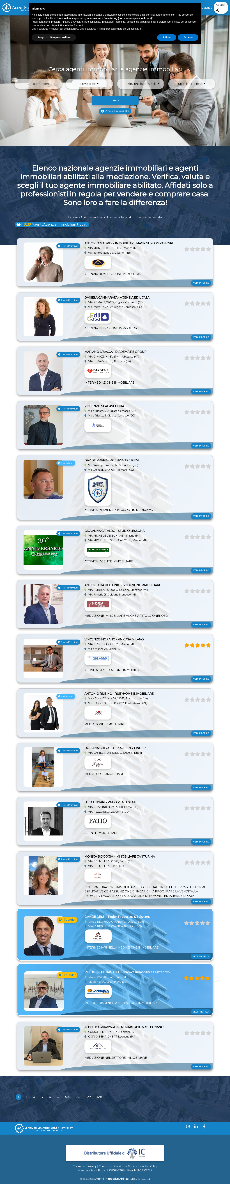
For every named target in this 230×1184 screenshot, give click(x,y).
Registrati (206, 7)
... (58, 1097)
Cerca (115, 100)
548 (99, 1097)
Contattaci (105, 1166)
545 (67, 1097)
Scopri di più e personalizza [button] (53, 37)
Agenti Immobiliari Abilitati (111, 1178)
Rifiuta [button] (167, 37)
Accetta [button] (188, 37)
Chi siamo (79, 1166)
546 (78, 1097)
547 (89, 1097)
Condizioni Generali (126, 1166)
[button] (142, 83)
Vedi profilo (201, 279)
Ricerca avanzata (115, 111)
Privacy (91, 1166)
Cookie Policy (148, 1166)
